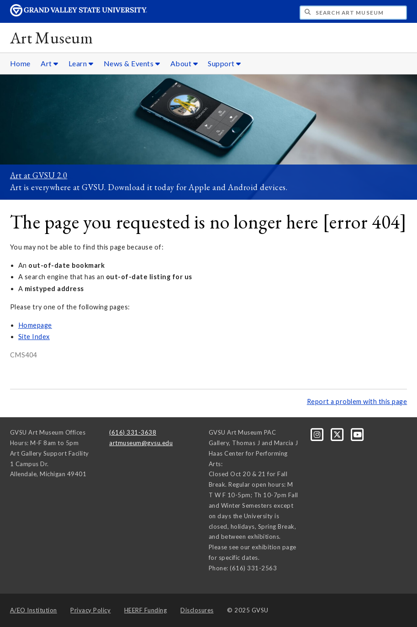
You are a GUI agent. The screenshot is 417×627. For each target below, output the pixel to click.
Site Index (34, 336)
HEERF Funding (145, 610)
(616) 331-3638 (132, 432)
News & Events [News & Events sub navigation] (132, 63)
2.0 (61, 175)
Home (20, 63)
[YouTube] (357, 434)
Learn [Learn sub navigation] (81, 63)
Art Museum (51, 37)
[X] (338, 434)
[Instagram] (318, 434)
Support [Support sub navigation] (224, 63)
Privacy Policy (90, 610)
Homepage (35, 325)
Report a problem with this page (357, 401)
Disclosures (197, 610)
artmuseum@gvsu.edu (141, 442)
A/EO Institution (33, 610)
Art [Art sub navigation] (49, 63)
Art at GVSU (32, 175)
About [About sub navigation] (184, 63)
